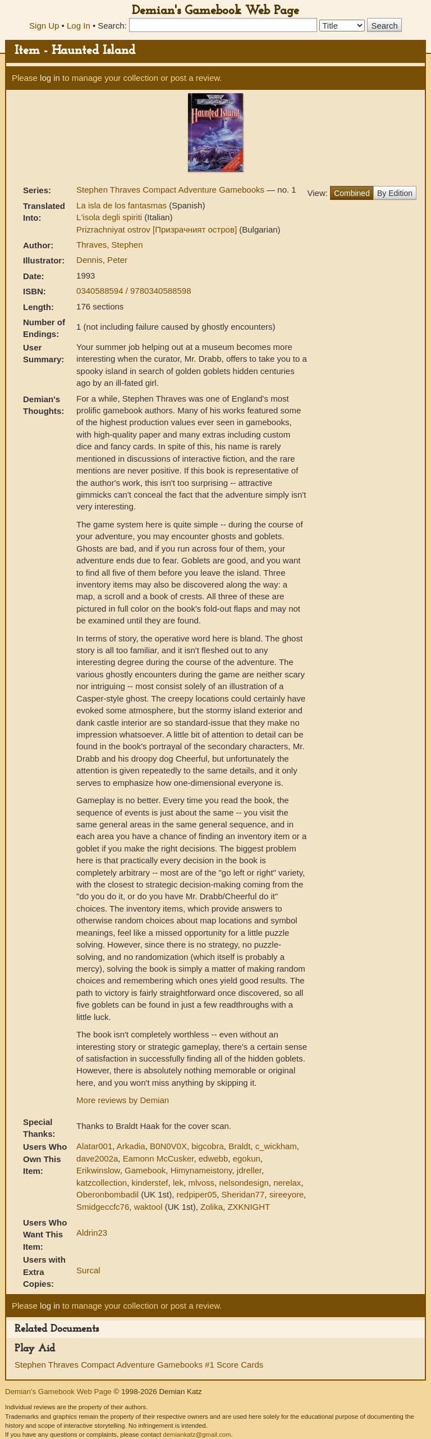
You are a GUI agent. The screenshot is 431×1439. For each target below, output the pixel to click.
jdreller (249, 1170)
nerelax (287, 1182)
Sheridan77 (243, 1194)
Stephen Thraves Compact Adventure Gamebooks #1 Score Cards (139, 1364)
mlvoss (201, 1182)
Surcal (88, 1270)
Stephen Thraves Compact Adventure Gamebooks (171, 189)
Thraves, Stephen (109, 244)
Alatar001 (94, 1146)
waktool (148, 1207)
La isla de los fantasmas (122, 205)
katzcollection (101, 1182)
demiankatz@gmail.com (197, 1434)
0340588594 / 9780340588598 (133, 290)
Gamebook (145, 1170)
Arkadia (131, 1146)
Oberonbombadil (107, 1194)
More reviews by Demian (122, 1100)
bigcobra (207, 1146)
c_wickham (276, 1146)
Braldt (239, 1146)
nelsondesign (243, 1182)
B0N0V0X (168, 1146)
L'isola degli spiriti (110, 217)
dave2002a (97, 1158)
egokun (246, 1158)
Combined (352, 193)
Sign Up (44, 25)
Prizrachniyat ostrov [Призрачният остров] (157, 229)
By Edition (394, 193)
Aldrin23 (91, 1232)
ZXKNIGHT (248, 1207)
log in (50, 78)
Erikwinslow (98, 1170)
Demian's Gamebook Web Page (215, 10)
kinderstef (149, 1182)
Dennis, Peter (101, 260)
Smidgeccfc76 (102, 1207)
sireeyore (286, 1194)
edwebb (213, 1158)
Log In (78, 25)
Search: (112, 25)
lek (178, 1182)
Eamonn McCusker (158, 1158)
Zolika (211, 1207)
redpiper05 (197, 1194)
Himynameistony (201, 1170)
